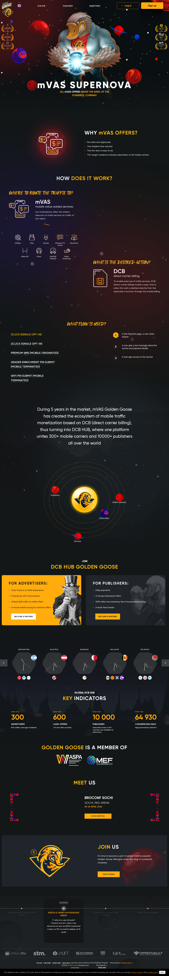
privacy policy (137, 972)
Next (165, 662)
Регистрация (109, 874)
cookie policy (152, 972)
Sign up (152, 5)
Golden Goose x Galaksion (147, 912)
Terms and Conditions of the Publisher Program (90, 963)
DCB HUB (41, 6)
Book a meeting (98, 816)
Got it (162, 972)
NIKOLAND (102, 968)
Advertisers (94, 6)
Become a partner (23, 616)
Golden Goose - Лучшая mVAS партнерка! (106, 914)
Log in (128, 5)
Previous (4, 662)
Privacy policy (115, 963)
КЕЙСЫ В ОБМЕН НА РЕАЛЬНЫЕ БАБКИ (63, 912)
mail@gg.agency (126, 963)
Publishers (68, 6)
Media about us (67, 963)
